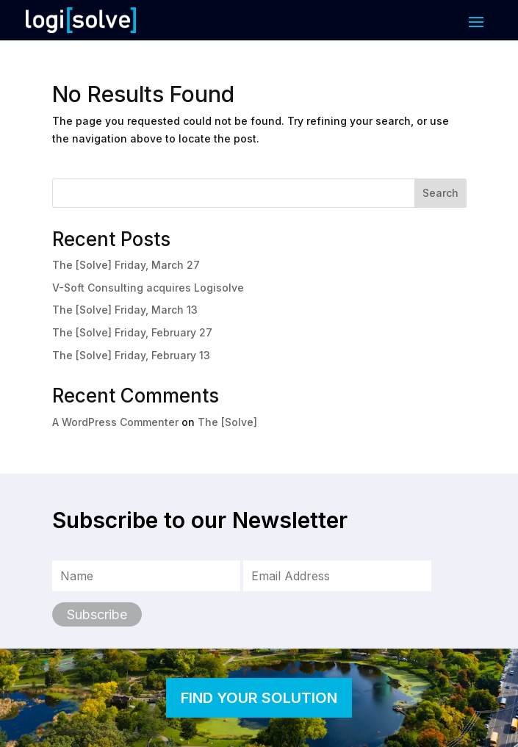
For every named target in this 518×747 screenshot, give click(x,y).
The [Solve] (227, 422)
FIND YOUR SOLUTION (259, 698)
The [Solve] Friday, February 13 (131, 355)
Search (440, 193)
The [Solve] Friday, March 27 (126, 265)
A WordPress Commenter (115, 422)
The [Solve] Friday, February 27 (132, 332)
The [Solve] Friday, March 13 (125, 309)
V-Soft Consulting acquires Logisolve (148, 287)
